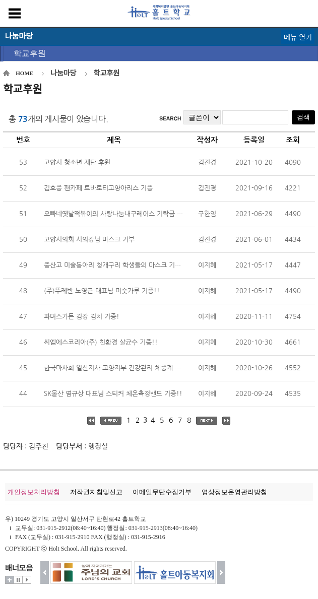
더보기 (9, 580)
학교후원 (30, 53)
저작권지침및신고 (96, 492)
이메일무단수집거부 (162, 492)
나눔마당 (63, 73)
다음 (221, 572)
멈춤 (18, 580)
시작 (26, 580)
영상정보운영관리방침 (234, 492)
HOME (24, 73)
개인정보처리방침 (34, 492)
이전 (44, 572)
